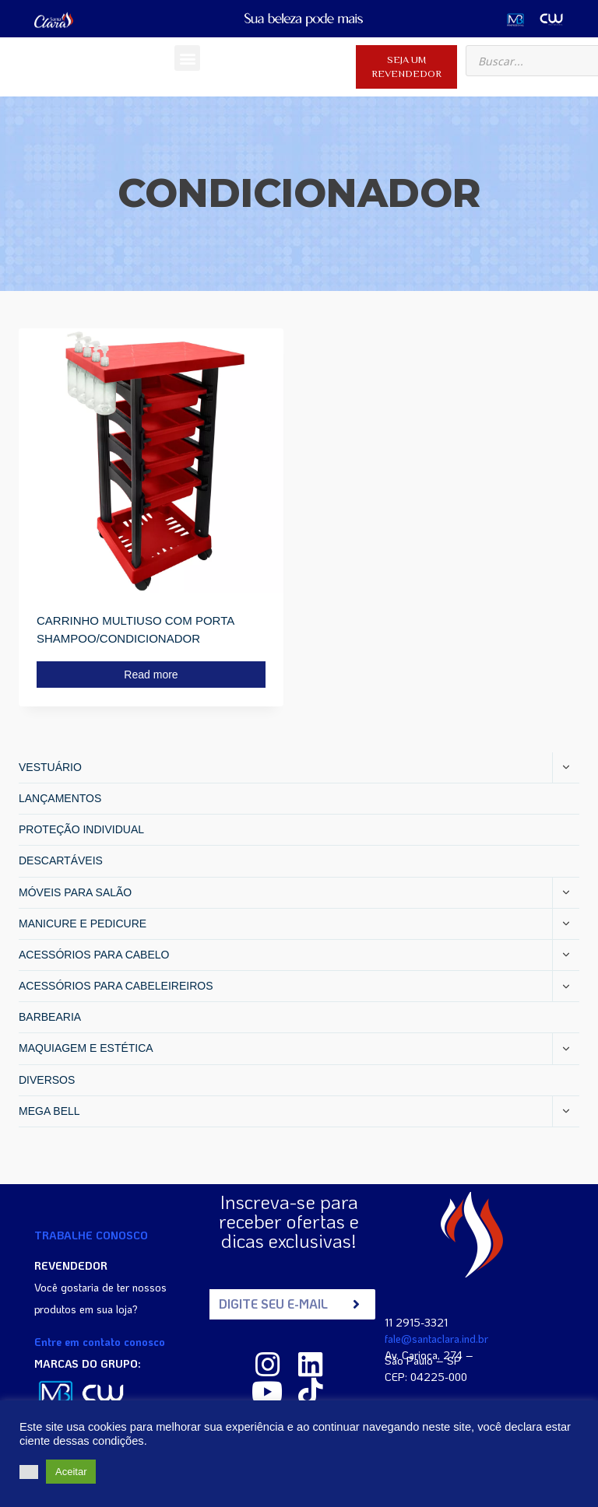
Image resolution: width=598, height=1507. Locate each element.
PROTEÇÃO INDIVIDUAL (81, 829)
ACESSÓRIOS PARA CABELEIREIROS (116, 986)
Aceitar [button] (70, 1471)
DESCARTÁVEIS (61, 860)
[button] (187, 58)
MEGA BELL (49, 1111)
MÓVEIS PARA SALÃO (75, 892)
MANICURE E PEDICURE (82, 923)
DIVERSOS (47, 1080)
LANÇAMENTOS (60, 798)
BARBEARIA (50, 1017)
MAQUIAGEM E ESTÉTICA (86, 1048)
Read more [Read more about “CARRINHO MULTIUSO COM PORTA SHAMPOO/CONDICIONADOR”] (151, 674)
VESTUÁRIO (50, 767)
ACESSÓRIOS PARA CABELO (94, 954)
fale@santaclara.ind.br (436, 1337)
